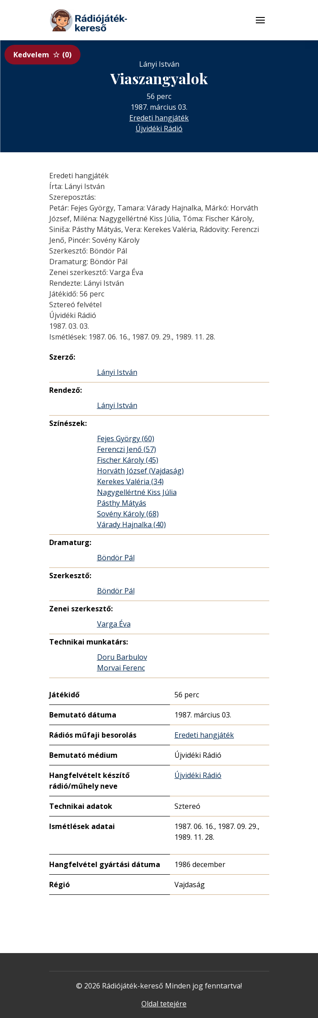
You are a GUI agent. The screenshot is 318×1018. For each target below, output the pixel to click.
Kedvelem (42, 54)
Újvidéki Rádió (159, 128)
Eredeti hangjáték (159, 118)
